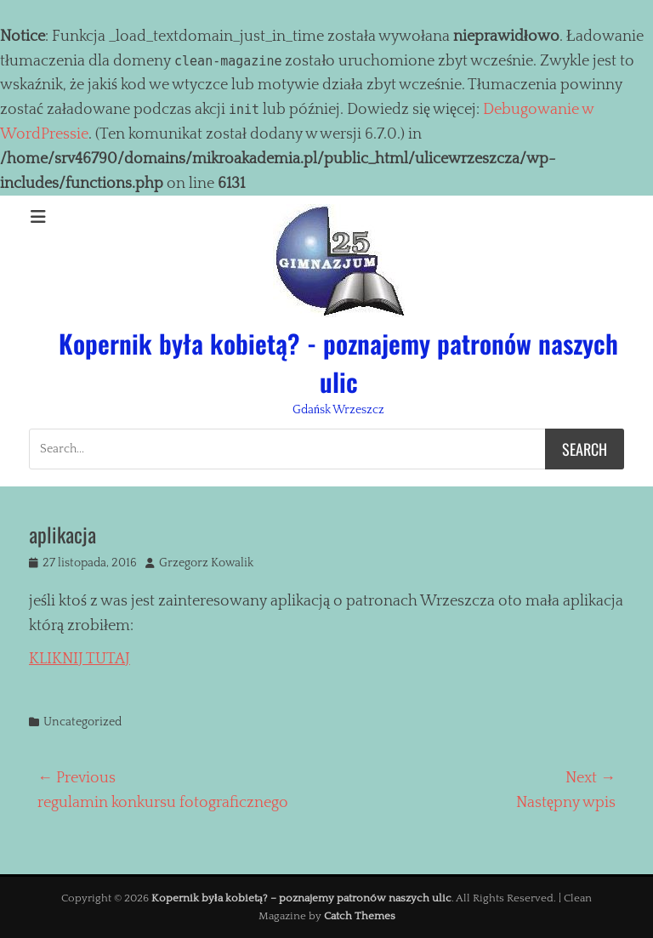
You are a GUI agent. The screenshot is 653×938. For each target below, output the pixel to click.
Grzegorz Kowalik (206, 563)
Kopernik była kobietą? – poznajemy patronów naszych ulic (301, 898)
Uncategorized (82, 722)
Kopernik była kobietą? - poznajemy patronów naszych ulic (338, 362)
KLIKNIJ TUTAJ (79, 659)
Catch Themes (359, 916)
